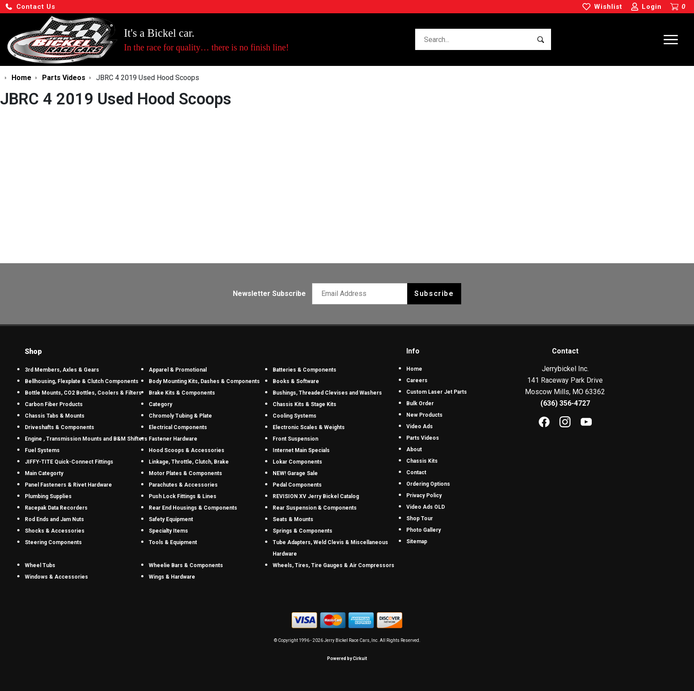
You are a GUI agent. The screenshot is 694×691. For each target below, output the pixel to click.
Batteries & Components (304, 370)
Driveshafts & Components (59, 427)
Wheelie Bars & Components (186, 565)
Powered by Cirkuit (347, 658)
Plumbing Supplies (48, 496)
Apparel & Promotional (178, 370)
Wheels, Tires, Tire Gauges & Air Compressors (333, 565)
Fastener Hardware (173, 439)
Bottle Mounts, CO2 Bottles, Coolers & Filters (83, 393)
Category (160, 404)
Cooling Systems (294, 416)
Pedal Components (297, 485)
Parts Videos (422, 438)
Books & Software (296, 381)
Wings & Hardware (172, 577)
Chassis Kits (422, 461)
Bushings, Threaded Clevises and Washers (327, 393)
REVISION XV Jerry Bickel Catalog (316, 496)
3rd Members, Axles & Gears (62, 370)
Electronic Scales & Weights (309, 427)
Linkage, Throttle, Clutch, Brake (189, 462)
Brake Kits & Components (182, 393)
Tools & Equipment (173, 542)
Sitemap (416, 541)
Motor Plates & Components (185, 473)
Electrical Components (178, 427)
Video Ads (419, 426)
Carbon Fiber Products (54, 404)
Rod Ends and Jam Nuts (54, 519)
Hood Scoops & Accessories (186, 450)
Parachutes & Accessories (183, 485)
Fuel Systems (42, 450)
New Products (424, 415)
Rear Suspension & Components (315, 508)
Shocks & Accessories (55, 531)
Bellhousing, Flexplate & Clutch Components (82, 381)
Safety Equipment (171, 519)
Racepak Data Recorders (56, 508)
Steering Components (53, 542)
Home (414, 369)
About (414, 449)
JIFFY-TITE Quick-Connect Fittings (69, 462)
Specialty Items (168, 531)
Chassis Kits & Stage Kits (304, 404)
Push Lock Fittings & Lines (182, 496)
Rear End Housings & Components (193, 508)
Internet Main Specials (301, 450)
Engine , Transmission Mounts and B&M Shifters (86, 439)
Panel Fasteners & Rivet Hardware (68, 485)
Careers (417, 380)
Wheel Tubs (40, 565)
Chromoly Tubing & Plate (180, 416)
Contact (416, 472)
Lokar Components (297, 462)
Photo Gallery (423, 530)
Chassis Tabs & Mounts (55, 416)
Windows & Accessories (56, 577)
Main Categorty (44, 473)
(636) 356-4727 (565, 403)
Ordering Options (428, 484)
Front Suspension (295, 439)
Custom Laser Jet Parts (436, 392)
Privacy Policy (424, 495)
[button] (30, 7)
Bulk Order (420, 403)
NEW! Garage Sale (295, 473)
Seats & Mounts (293, 519)
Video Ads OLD (425, 507)
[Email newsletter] (362, 293)
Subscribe (434, 293)
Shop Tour (419, 518)
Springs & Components (302, 531)
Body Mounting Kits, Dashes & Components (204, 381)
